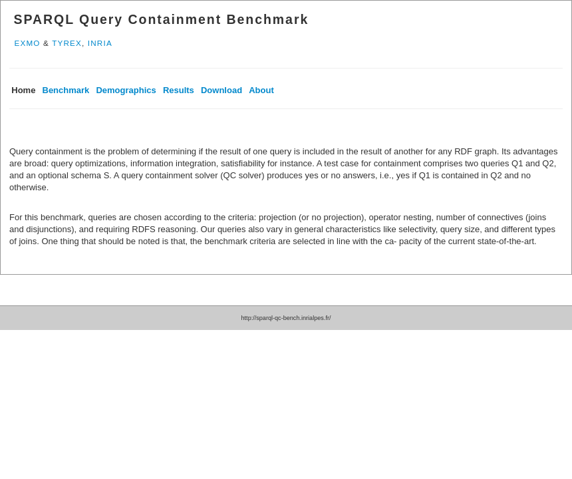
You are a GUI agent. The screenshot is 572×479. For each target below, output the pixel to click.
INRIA (100, 43)
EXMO (27, 43)
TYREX (67, 43)
